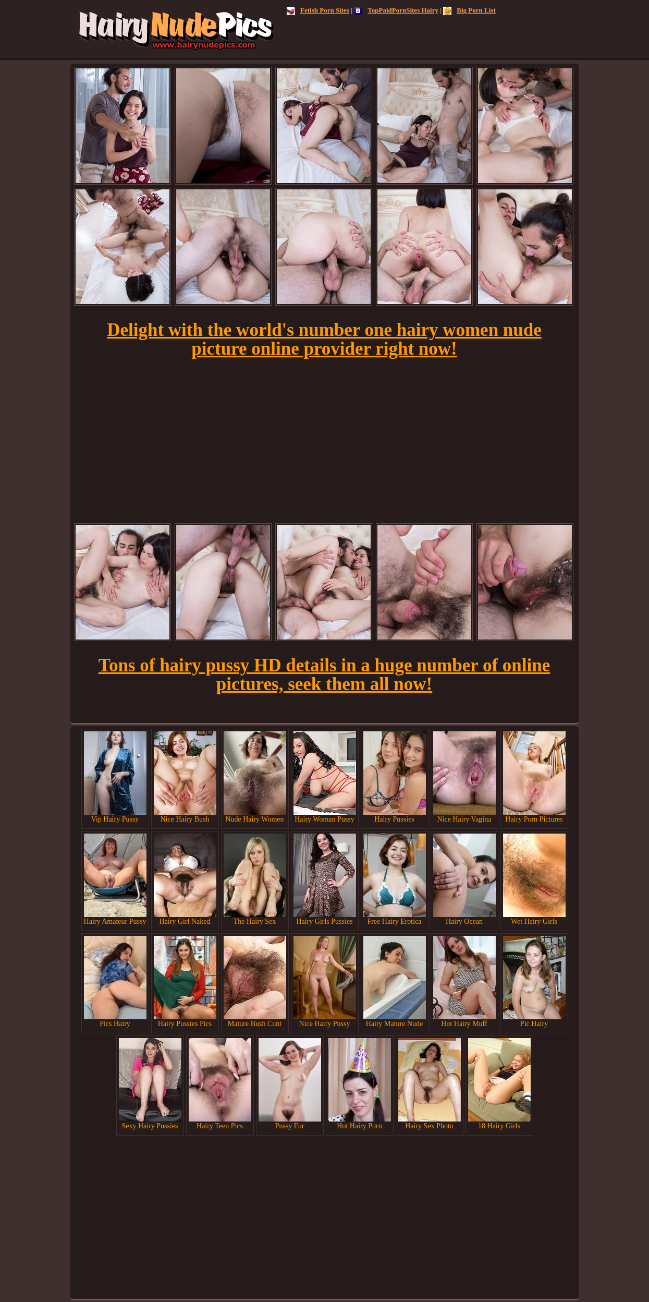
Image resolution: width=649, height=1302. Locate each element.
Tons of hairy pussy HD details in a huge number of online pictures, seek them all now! (324, 674)
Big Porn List (469, 10)
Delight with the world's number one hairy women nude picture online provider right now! (324, 339)
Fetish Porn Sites (318, 10)
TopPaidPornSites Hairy (396, 10)
